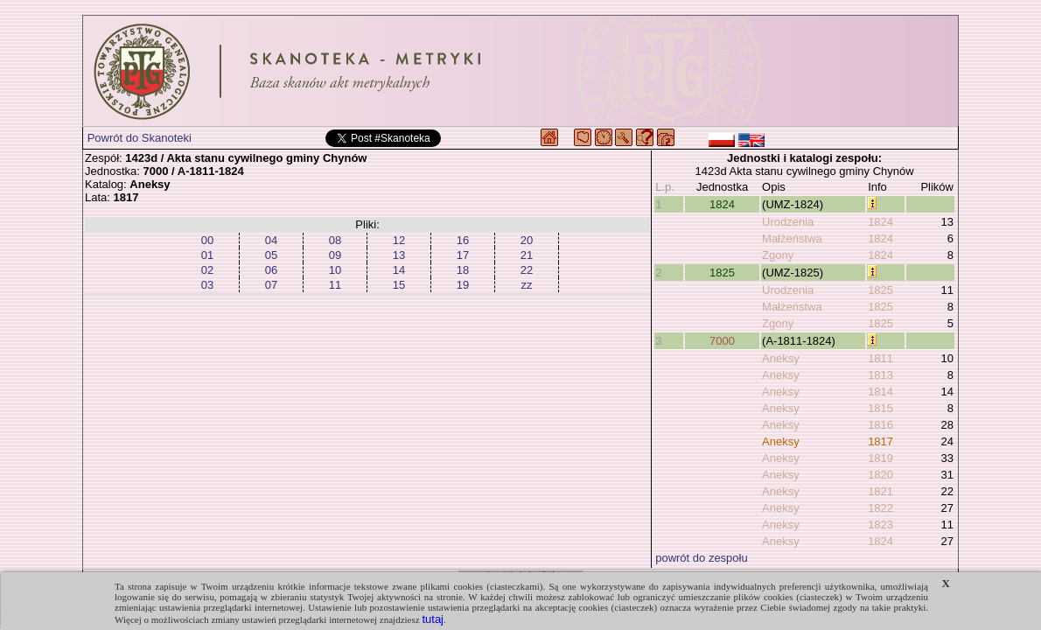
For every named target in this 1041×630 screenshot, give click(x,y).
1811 (880, 358)
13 (399, 255)
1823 (880, 524)
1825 (722, 272)
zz (527, 284)
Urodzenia (788, 221)
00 (207, 240)
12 (399, 240)
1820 (880, 474)
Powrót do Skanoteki (139, 137)
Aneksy (781, 358)
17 (463, 255)
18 (463, 269)
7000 (722, 340)
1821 (880, 491)
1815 (880, 408)
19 (463, 284)
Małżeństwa (792, 238)
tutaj (433, 619)
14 (399, 269)
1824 (722, 204)
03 (207, 284)
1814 (880, 391)
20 (526, 240)
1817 (880, 441)
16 (463, 240)
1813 (880, 375)
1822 (880, 507)
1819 (880, 458)
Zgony (777, 255)
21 (526, 255)
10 (335, 269)
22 (526, 269)
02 (207, 269)
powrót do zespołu (701, 557)
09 (335, 255)
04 (271, 240)
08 (335, 240)
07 (271, 284)
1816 (880, 424)
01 (207, 255)
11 (335, 284)
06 (271, 269)
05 (271, 255)
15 (399, 284)
